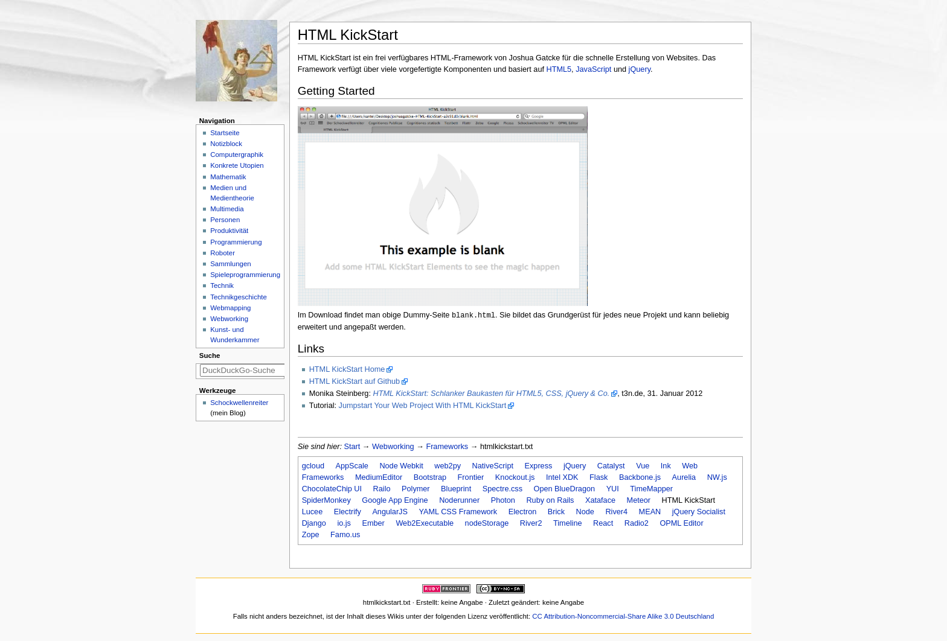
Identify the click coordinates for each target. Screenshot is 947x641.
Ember (373, 523)
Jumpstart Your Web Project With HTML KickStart (423, 405)
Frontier (471, 477)
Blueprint (456, 489)
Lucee (312, 512)
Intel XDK (562, 477)
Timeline (567, 523)
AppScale (352, 466)
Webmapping (230, 307)
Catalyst (611, 466)
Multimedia (226, 208)
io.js (344, 523)
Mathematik (228, 176)
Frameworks (447, 446)
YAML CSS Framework (458, 512)
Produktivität (229, 230)
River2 (531, 523)
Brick (556, 512)
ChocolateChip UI (332, 489)
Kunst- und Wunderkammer (234, 334)
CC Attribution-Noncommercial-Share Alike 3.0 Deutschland (623, 616)
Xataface (600, 500)
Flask (598, 477)
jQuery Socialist (698, 512)
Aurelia (684, 477)
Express (539, 466)
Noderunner (459, 500)
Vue (642, 466)
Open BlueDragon (564, 489)
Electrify (347, 512)
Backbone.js (640, 477)
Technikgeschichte (238, 297)
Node (585, 512)
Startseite (224, 132)
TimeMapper (651, 489)
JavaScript (593, 69)
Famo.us (345, 535)
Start (352, 446)
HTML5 (559, 69)
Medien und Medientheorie (232, 193)
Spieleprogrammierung (245, 274)
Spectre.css (502, 489)
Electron (523, 512)
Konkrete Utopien (237, 165)
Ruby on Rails (550, 500)
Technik (222, 285)
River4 (616, 512)
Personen (225, 219)
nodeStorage (487, 523)
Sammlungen (230, 263)
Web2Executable (425, 523)
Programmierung (236, 242)
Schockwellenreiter (239, 402)
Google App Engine (395, 500)
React (603, 523)
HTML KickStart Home (347, 369)
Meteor (639, 500)
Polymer (416, 489)
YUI (612, 489)
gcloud (313, 466)
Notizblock (226, 143)
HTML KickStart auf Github (354, 381)
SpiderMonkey (326, 500)
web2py (447, 466)
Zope (310, 535)
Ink (666, 466)
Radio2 (636, 523)
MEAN (650, 512)
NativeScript (492, 466)
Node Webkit (401, 466)
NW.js (717, 477)
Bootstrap (430, 477)
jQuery (639, 69)
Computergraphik (236, 154)
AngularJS (390, 512)
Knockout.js (515, 477)
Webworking (393, 446)
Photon (503, 500)
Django (314, 523)
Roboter (222, 253)
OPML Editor (681, 523)
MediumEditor (378, 477)
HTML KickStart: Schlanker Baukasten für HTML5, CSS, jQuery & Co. (491, 393)
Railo (382, 489)
